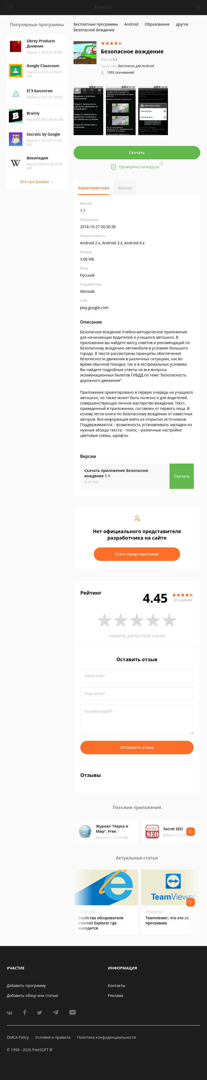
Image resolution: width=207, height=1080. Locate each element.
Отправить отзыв (137, 747)
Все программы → (37, 181)
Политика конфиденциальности (106, 1037)
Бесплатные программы (96, 24)
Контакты (116, 985)
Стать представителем (137, 554)
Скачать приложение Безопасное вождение (116, 473)
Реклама (115, 995)
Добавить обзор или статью (32, 995)
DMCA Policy (18, 1037)
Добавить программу (26, 985)
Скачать (137, 152)
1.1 (109, 59)
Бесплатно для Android (136, 66)
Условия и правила (52, 1037)
